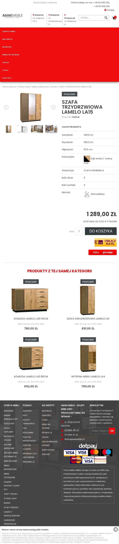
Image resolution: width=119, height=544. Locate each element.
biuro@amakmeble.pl (75, 439)
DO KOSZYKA (100, 231)
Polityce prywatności (63, 542)
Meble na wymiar (10, 54)
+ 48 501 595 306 (102, 6)
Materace (7, 39)
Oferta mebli (8, 31)
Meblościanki (10, 461)
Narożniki (8, 411)
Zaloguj (109, 9)
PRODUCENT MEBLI (12, 16)
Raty (25, 415)
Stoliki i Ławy (10, 498)
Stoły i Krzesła (11, 507)
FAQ (24, 428)
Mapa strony (48, 450)
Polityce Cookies (82, 542)
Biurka (7, 503)
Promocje (47, 432)
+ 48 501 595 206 (101, 2)
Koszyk (115, 17)
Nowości (7, 47)
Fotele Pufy (9, 423)
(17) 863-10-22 (71, 434)
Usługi (5, 62)
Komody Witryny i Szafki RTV (11, 486)
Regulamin (28, 432)
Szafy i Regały (11, 494)
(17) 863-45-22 (72, 430)
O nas (5, 70)
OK (112, 430)
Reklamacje (29, 461)
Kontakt (7, 78)
